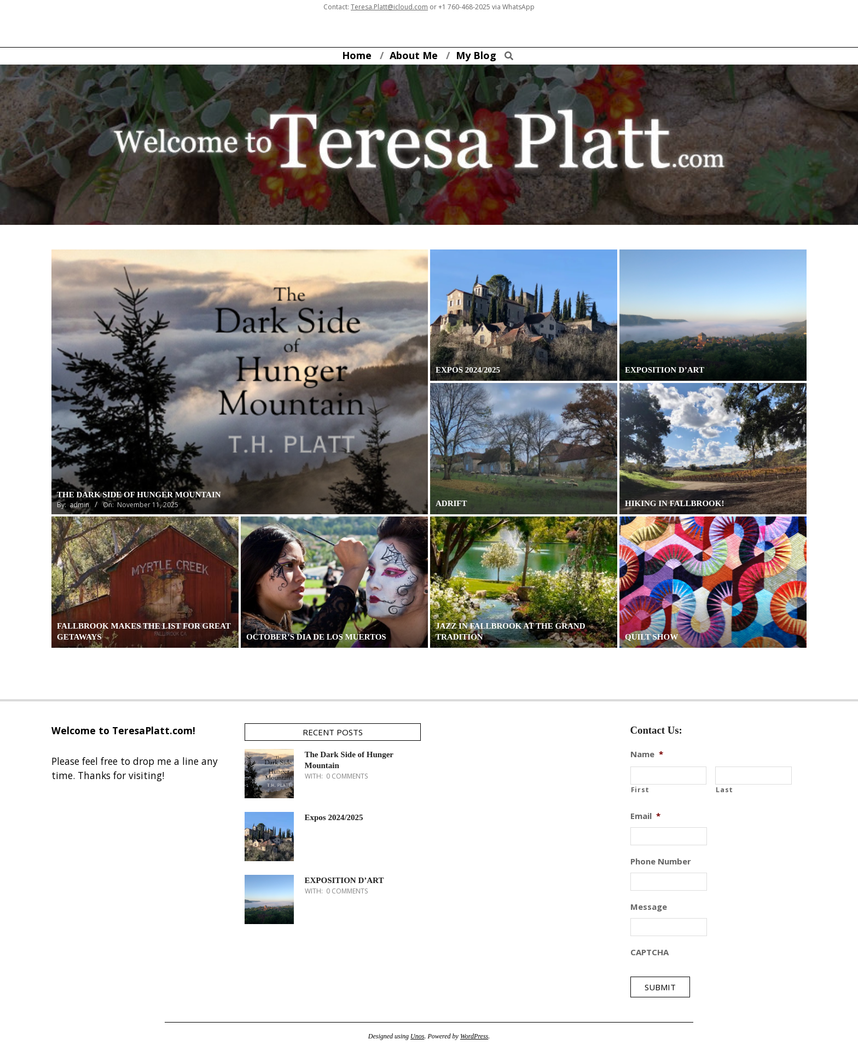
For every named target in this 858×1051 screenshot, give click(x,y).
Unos (417, 1036)
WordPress (474, 1036)
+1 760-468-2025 (464, 6)
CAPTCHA (649, 952)
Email (645, 816)
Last (724, 789)
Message (648, 907)
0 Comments (347, 776)
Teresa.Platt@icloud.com (389, 6)
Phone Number (660, 861)
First (640, 789)
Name (646, 754)
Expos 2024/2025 (334, 817)
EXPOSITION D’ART (344, 880)
